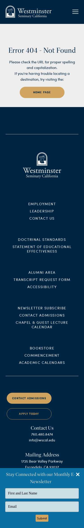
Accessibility (42, 291)
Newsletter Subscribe (42, 312)
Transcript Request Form (42, 283)
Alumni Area (42, 276)
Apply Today (29, 418)
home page (42, 92)
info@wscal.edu (42, 444)
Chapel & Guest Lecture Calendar (42, 329)
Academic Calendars (42, 366)
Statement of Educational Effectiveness (42, 253)
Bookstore (42, 352)
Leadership (42, 215)
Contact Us (42, 222)
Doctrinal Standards (42, 243)
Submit (42, 518)
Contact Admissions (42, 319)
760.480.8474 (42, 438)
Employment (42, 208)
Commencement (42, 359)
